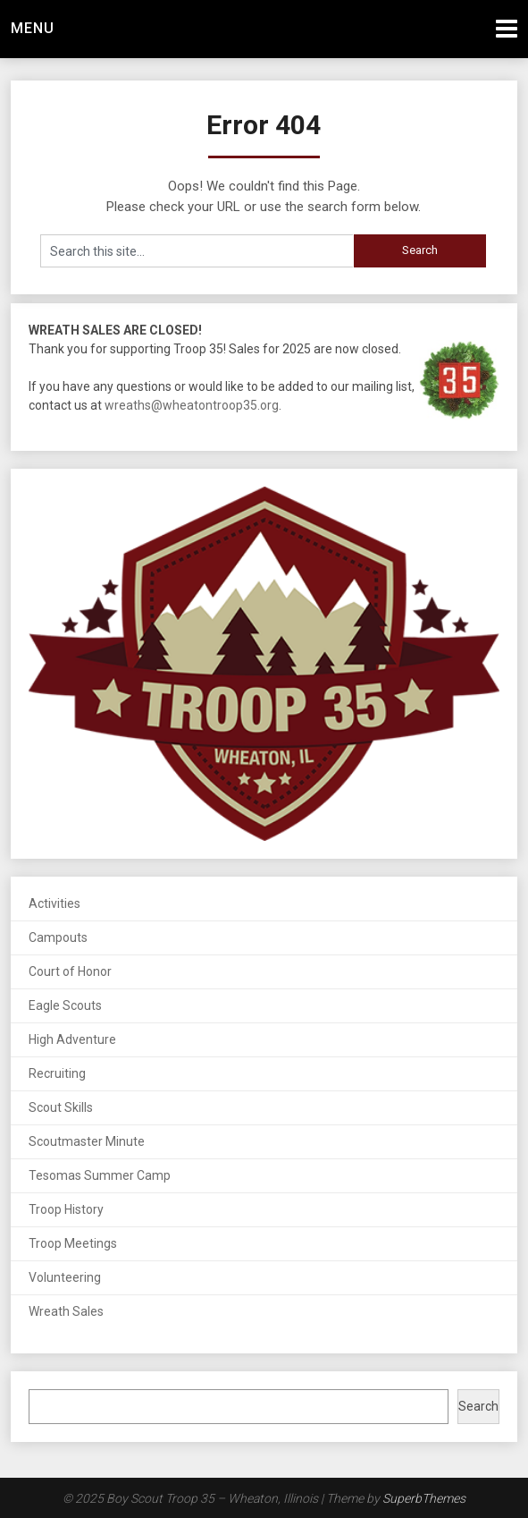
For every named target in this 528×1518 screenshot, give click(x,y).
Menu (32, 28)
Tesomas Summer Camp (100, 1175)
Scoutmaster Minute (87, 1141)
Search (478, 1406)
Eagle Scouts (65, 1005)
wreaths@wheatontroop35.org (192, 405)
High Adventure (72, 1039)
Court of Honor (70, 971)
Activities (54, 903)
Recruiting (57, 1073)
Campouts (58, 937)
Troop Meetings (73, 1243)
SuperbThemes (423, 1498)
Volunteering (65, 1277)
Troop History (66, 1209)
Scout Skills (61, 1107)
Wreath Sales (66, 1311)
